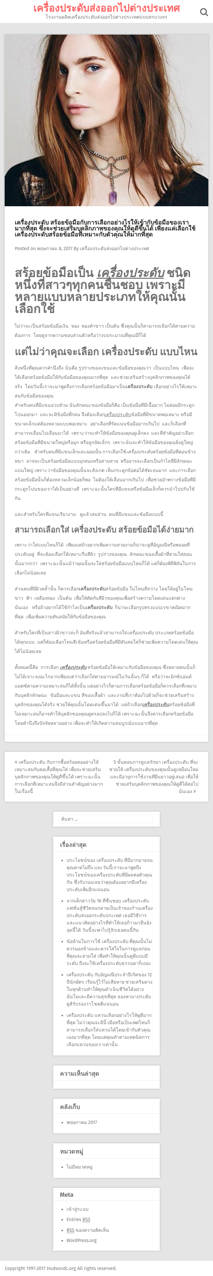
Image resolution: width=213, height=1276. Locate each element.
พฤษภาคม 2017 (82, 1122)
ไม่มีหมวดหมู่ (80, 1167)
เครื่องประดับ (73, 667)
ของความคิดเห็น (88, 1230)
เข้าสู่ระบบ (78, 1209)
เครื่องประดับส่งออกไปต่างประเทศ (106, 8)
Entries (78, 1219)
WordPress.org (82, 1240)
